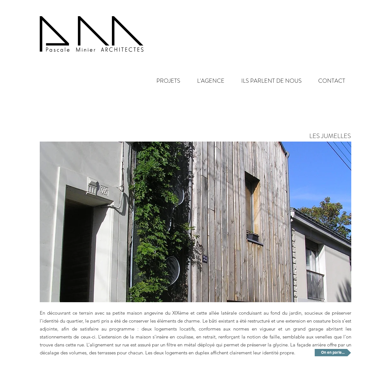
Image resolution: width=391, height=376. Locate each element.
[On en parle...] (333, 352)
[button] (205, 80)
